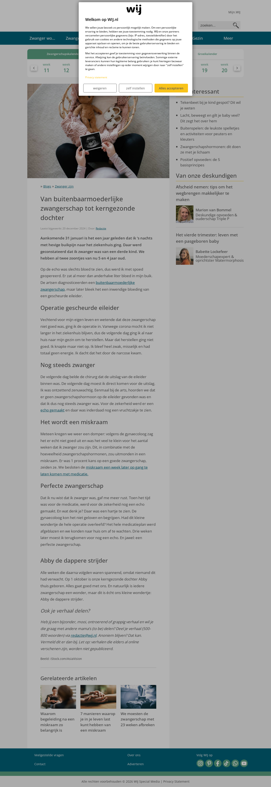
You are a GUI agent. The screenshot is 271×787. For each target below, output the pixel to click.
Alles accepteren (171, 88)
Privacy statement (96, 77)
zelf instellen (135, 88)
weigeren (100, 88)
